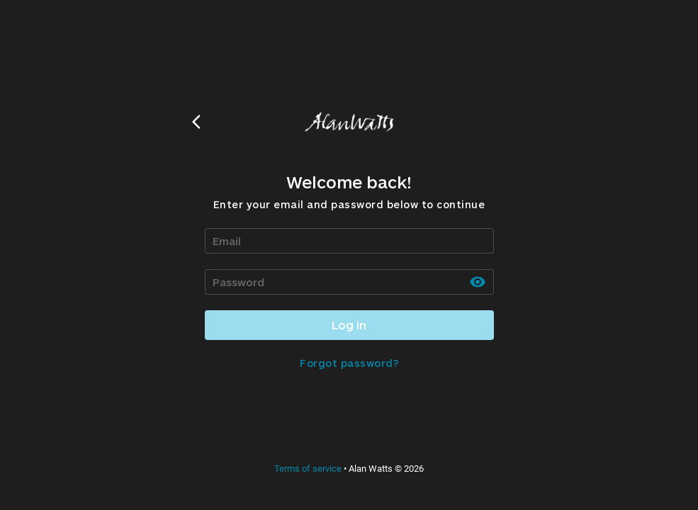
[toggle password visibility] (478, 282)
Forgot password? (349, 363)
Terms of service (308, 468)
